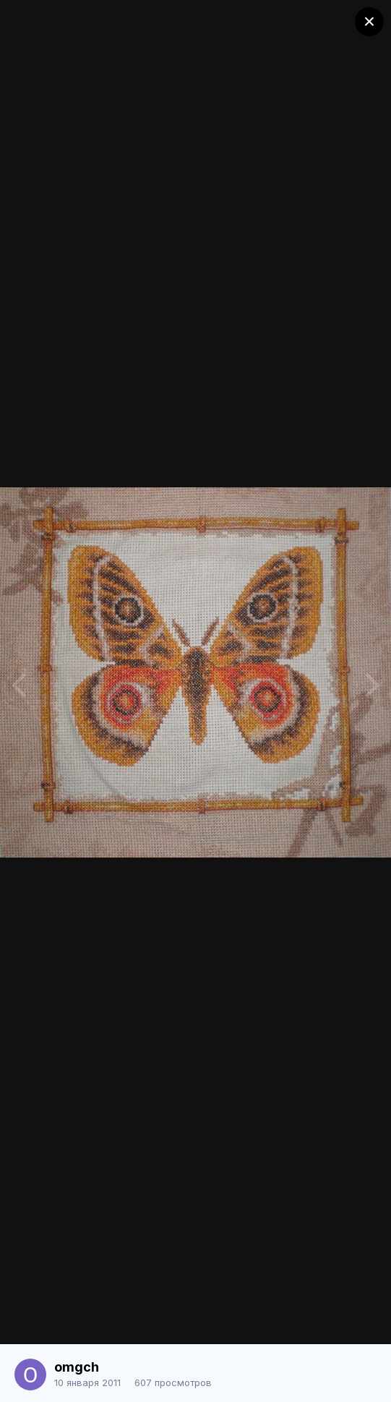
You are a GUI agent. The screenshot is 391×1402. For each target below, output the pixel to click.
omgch (76, 1367)
